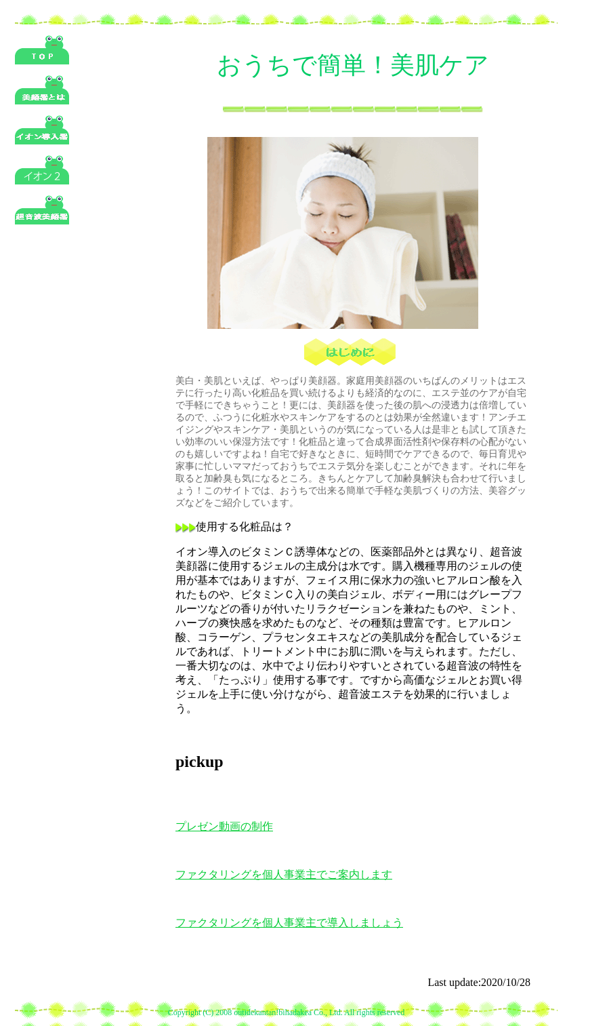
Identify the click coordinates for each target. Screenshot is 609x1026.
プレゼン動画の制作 (224, 826)
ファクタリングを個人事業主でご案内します (283, 874)
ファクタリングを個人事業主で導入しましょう (289, 922)
